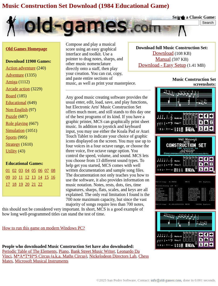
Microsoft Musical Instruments (41, 261)
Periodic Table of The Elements (29, 251)
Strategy (13, 144)
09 (8, 177)
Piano (64, 251)
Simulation (15, 130)
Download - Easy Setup (162, 65)
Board (11, 96)
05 (34, 170)
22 (40, 184)
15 (46, 177)
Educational (16, 102)
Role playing (17, 123)
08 (53, 170)
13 (33, 177)
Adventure (15, 75)
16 (53, 177)
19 (21, 184)
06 (40, 170)
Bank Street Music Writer (93, 251)
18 (14, 184)
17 (8, 184)
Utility (11, 151)
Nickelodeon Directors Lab (112, 256)
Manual (163, 59)
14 (40, 177)
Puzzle (11, 116)
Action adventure (21, 68)
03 (21, 170)
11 (21, 177)
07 (47, 170)
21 (34, 184)
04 (27, 170)
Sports (11, 137)
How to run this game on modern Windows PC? (43, 228)
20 (27, 184)
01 (8, 170)
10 (14, 177)
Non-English (17, 109)
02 (14, 170)
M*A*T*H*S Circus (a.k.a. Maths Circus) (50, 256)
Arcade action (18, 89)
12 (27, 177)
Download (163, 53)
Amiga (12, 81)
